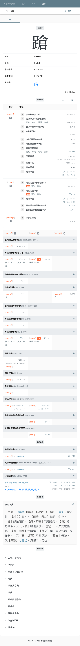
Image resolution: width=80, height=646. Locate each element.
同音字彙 (30, 156)
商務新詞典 (31, 131)
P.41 (73, 205)
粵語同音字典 (32, 148)
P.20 (73, 194)
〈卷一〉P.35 (70, 172)
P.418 (72, 456)
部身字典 (30, 163)
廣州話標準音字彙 (34, 139)
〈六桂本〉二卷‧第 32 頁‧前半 (63, 486)
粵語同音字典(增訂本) (36, 119)
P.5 (73, 210)
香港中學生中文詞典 (35, 127)
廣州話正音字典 (33, 114)
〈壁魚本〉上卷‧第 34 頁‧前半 (63, 482)
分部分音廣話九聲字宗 (36, 210)
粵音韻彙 (30, 167)
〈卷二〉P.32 (70, 202)
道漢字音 (30, 172)
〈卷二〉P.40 (69, 175)
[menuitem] (40, 558)
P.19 (73, 152)
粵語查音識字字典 (34, 144)
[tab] (10, 19)
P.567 (72, 469)
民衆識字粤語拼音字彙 (36, 205)
